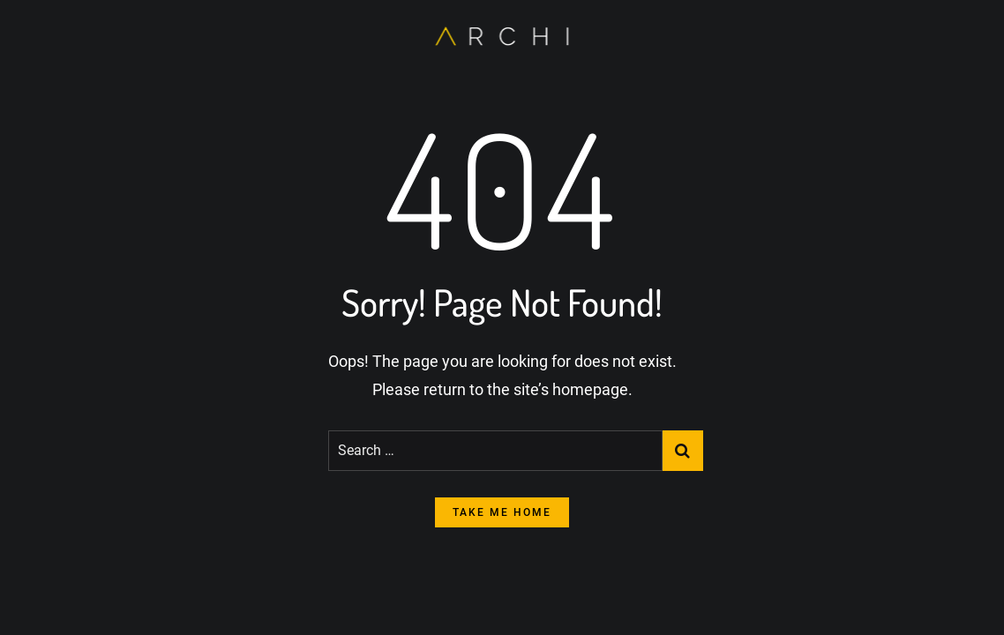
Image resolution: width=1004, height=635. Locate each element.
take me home (502, 512)
